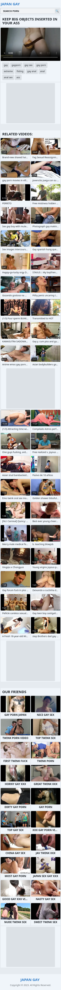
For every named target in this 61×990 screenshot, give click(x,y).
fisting (20, 71)
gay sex (29, 65)
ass (18, 77)
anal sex (8, 77)
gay (6, 65)
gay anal (31, 71)
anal (42, 71)
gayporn (16, 65)
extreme (8, 71)
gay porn (41, 65)
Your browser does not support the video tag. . (30, 44)
